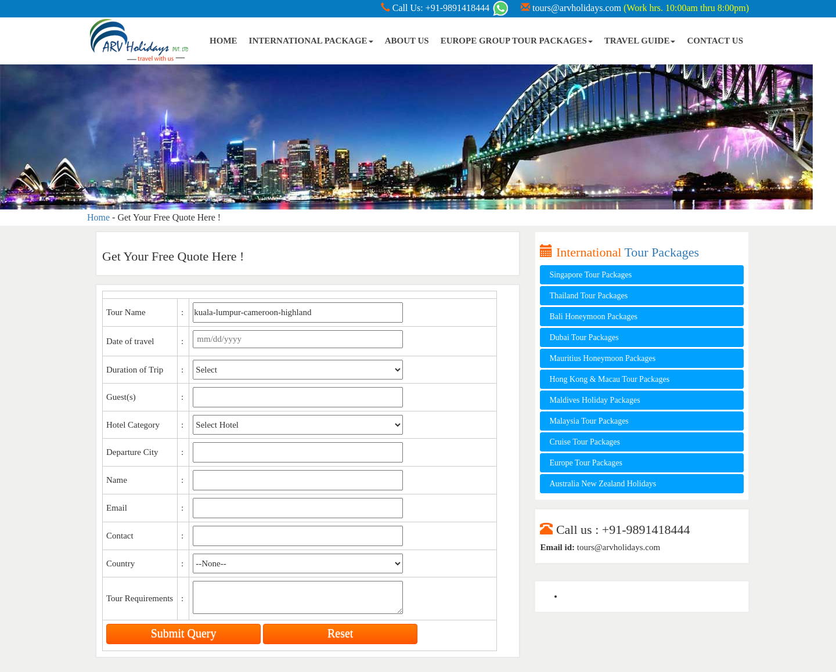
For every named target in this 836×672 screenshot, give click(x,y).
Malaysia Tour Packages (588, 421)
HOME (223, 40)
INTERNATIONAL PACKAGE (311, 40)
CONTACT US (715, 40)
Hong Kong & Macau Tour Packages (609, 379)
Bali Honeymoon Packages (593, 316)
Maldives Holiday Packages (594, 400)
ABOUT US (407, 40)
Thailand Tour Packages (588, 295)
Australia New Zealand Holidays (602, 483)
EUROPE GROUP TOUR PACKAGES (517, 40)
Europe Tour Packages (585, 462)
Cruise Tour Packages (584, 442)
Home (98, 217)
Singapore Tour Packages (590, 274)
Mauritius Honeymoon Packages (602, 358)
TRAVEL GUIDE (640, 40)
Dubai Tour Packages (583, 337)
